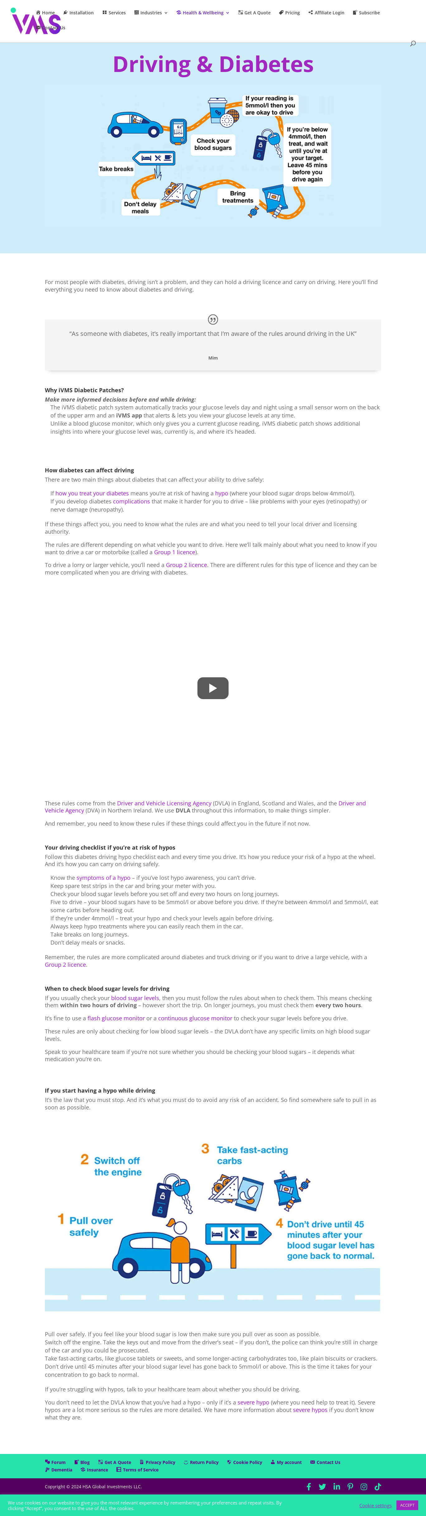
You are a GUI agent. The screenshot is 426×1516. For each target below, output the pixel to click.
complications (131, 501)
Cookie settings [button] (375, 1505)
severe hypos (310, 1410)
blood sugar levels (135, 998)
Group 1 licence (174, 552)
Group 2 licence (186, 565)
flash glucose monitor (116, 1018)
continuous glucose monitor (195, 1018)
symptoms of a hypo (103, 877)
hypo (221, 493)
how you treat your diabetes (92, 493)
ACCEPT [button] (407, 1505)
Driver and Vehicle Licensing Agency (164, 803)
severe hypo (253, 1402)
